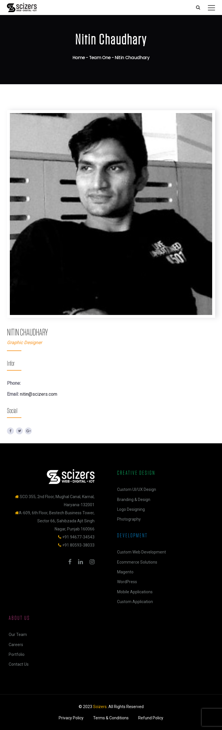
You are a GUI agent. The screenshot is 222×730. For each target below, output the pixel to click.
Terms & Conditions (111, 718)
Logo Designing (131, 509)
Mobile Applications (135, 592)
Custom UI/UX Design (136, 489)
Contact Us (19, 664)
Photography (129, 519)
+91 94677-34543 (78, 537)
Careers (16, 644)
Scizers (100, 706)
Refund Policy (150, 718)
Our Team (18, 634)
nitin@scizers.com (38, 394)
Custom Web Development (141, 552)
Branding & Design (133, 499)
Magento (125, 572)
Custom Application (135, 601)
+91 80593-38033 (78, 545)
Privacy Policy (71, 718)
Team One (100, 58)
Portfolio (17, 654)
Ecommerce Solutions (137, 562)
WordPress (127, 581)
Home (79, 58)
